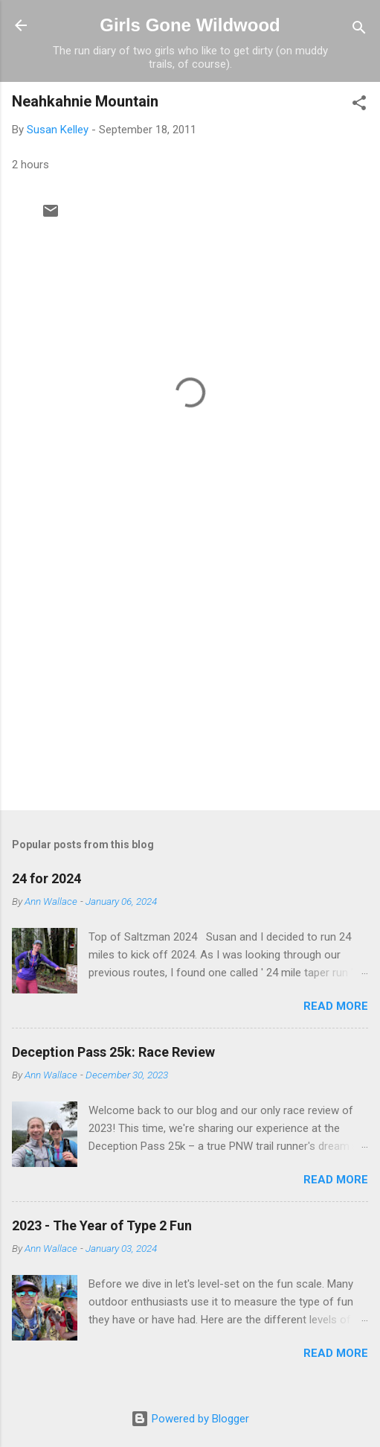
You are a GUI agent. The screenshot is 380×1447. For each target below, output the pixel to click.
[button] (359, 105)
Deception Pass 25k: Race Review (113, 1052)
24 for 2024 (46, 878)
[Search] (359, 30)
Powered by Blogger (190, 1418)
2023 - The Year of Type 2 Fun (102, 1225)
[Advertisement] (190, 682)
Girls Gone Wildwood (190, 25)
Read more (335, 1006)
